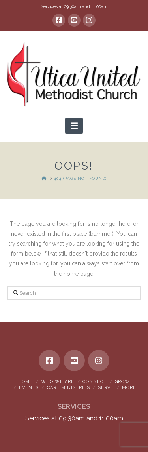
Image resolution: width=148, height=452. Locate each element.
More (129, 387)
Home (25, 381)
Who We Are (57, 381)
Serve (106, 387)
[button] (73, 126)
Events (29, 387)
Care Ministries (68, 387)
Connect (94, 381)
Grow (122, 381)
